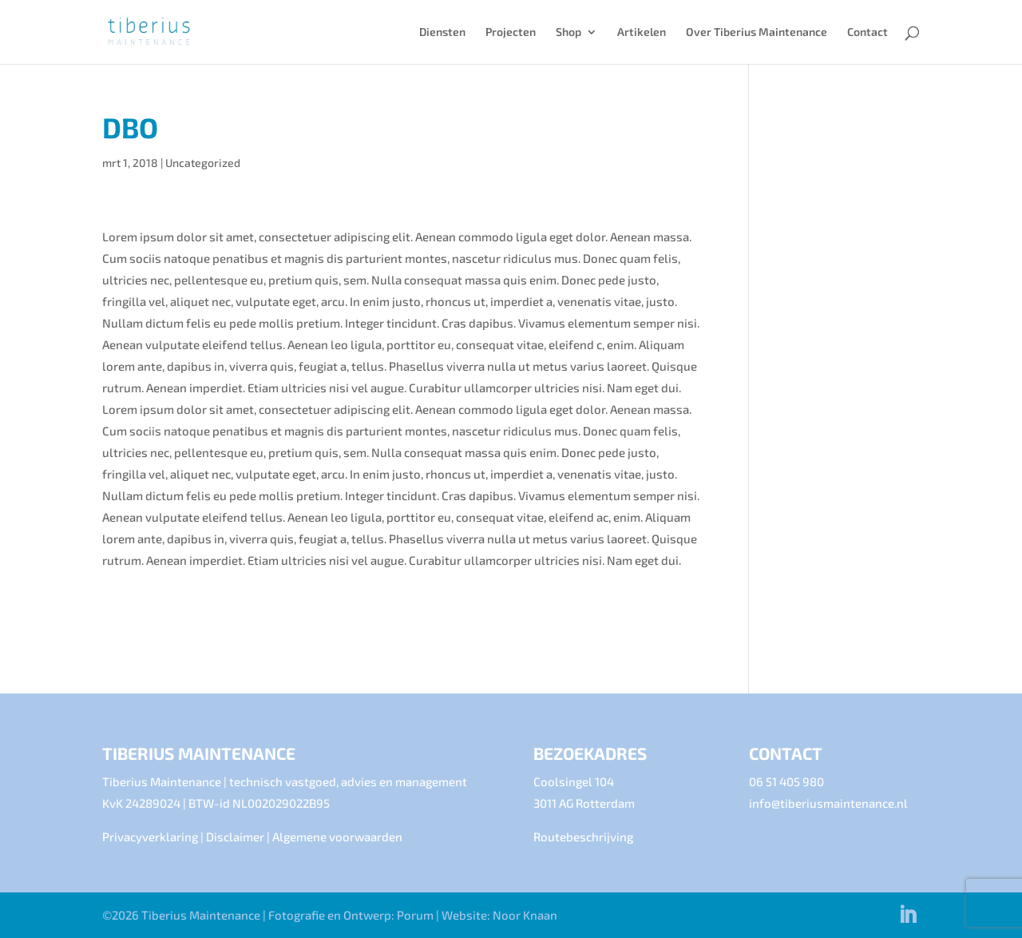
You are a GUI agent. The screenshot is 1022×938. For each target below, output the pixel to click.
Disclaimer (235, 836)
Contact (867, 32)
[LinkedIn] (907, 915)
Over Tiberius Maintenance (756, 32)
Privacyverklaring (150, 836)
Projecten (510, 32)
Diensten (442, 32)
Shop (568, 32)
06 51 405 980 (786, 781)
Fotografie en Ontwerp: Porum (351, 915)
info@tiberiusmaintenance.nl (828, 803)
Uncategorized (202, 162)
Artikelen (641, 32)
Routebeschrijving (583, 836)
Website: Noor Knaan (499, 915)
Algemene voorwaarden (337, 836)
